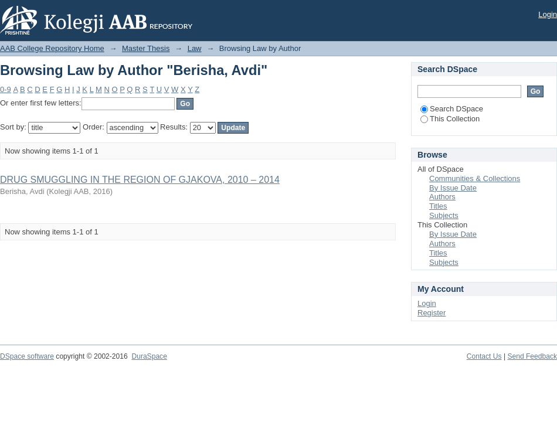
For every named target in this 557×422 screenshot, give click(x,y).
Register (431, 312)
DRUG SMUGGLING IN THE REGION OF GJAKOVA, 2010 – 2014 (140, 180)
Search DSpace (451, 108)
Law (195, 48)
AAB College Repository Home (52, 48)
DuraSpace (149, 356)
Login (547, 14)
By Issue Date (453, 187)
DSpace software (27, 356)
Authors (442, 196)
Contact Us (484, 356)
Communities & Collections (474, 178)
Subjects (443, 215)
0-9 (5, 89)
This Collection (450, 118)
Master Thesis (145, 48)
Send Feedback (532, 356)
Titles (438, 206)
